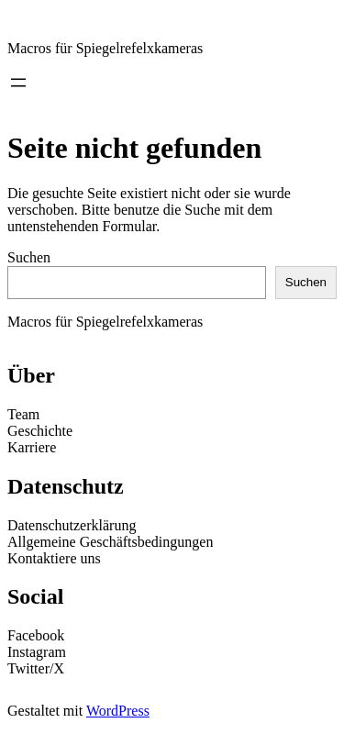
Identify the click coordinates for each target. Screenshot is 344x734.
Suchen (28, 257)
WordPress (118, 710)
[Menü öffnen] (18, 83)
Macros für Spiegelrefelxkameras (105, 48)
